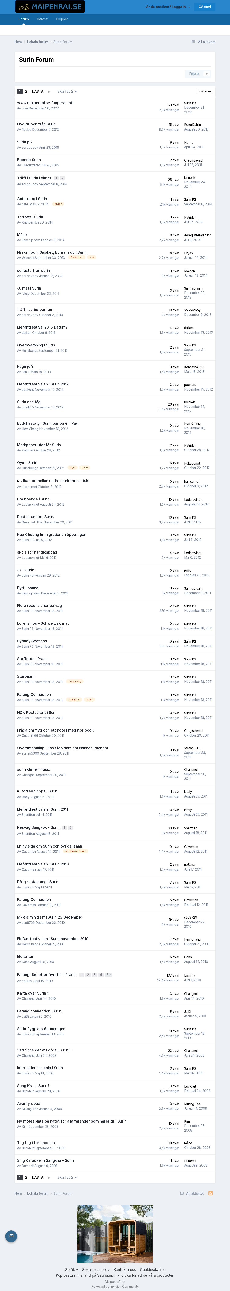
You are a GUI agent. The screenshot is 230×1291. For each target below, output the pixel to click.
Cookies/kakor (152, 1267)
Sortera (204, 91)
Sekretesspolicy (96, 1267)
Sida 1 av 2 (67, 91)
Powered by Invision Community (115, 1284)
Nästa (38, 91)
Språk (71, 1267)
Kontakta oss (125, 1267)
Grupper (62, 19)
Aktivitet (42, 19)
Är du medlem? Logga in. (168, 7)
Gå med (205, 7)
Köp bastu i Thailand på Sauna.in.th (86, 1273)
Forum (23, 21)
